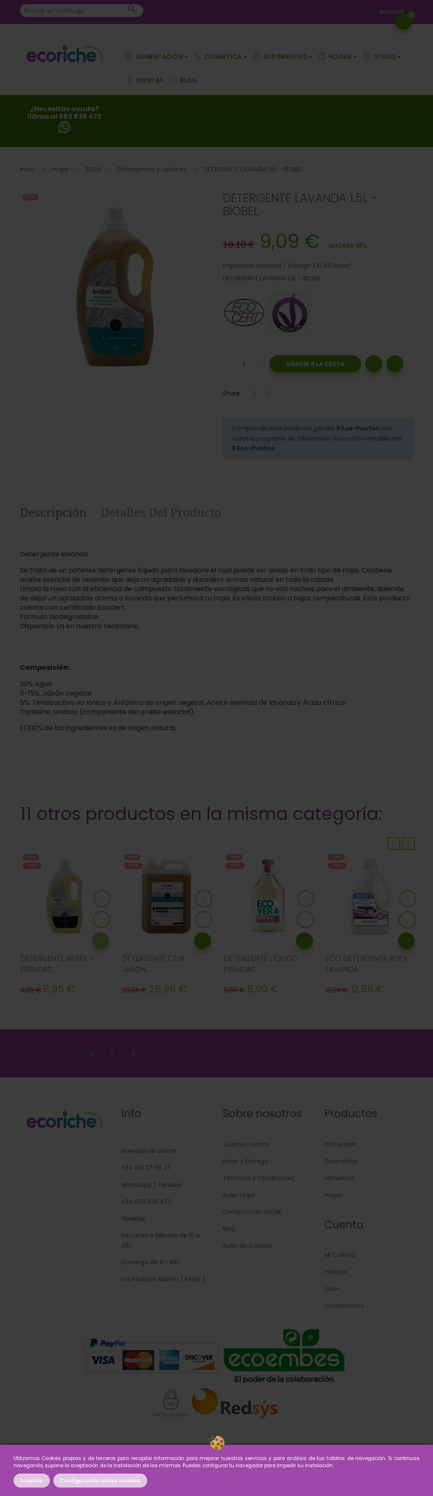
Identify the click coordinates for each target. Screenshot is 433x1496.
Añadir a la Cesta (315, 364)
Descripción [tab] (53, 512)
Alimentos (339, 1178)
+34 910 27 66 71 (145, 1168)
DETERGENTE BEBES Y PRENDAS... (56, 964)
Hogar (333, 1195)
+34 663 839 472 (146, 1201)
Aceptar (31, 1480)
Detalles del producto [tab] (161, 512)
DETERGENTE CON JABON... (153, 964)
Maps (192, 1279)
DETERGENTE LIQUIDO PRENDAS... (261, 964)
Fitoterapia (340, 1144)
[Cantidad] (244, 363)
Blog (229, 1229)
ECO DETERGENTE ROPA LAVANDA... (367, 964)
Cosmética (340, 1161)
